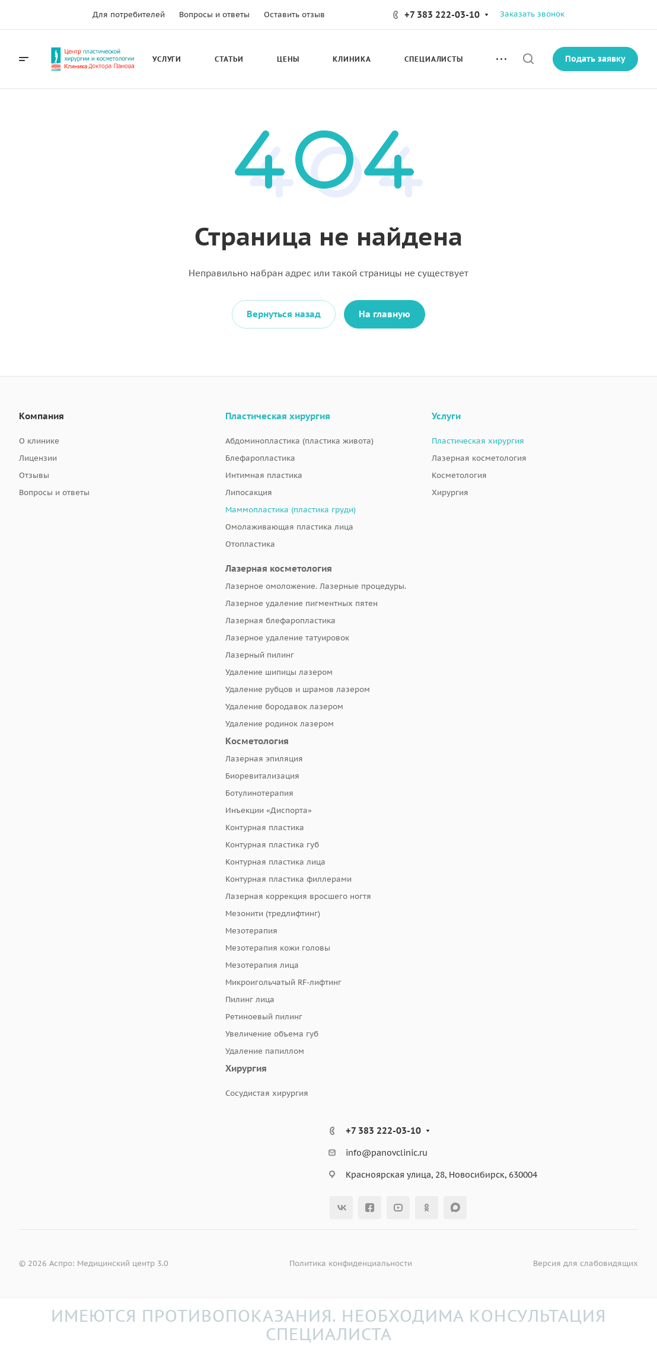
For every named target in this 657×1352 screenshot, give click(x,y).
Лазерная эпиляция (264, 759)
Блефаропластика (260, 458)
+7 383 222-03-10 (442, 14)
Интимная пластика (263, 475)
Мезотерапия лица (262, 965)
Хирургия (246, 1068)
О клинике (39, 441)
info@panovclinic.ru (387, 1152)
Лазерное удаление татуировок (287, 638)
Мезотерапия (251, 931)
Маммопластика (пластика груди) (290, 510)
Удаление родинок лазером (279, 724)
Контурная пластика (264, 827)
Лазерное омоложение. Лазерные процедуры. (315, 586)
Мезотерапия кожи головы (277, 948)
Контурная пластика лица (275, 862)
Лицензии (38, 458)
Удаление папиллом (264, 1051)
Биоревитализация (262, 776)
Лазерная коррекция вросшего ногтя (298, 896)
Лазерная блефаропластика (280, 621)
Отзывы (34, 475)
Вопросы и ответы (54, 492)
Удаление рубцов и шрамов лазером (297, 689)
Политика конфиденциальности (350, 1263)
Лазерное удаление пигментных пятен (301, 603)
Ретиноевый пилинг (263, 1017)
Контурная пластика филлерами (288, 879)
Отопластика (250, 544)
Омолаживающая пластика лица (289, 527)
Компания (41, 416)
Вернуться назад (284, 314)
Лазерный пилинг (259, 655)
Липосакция (248, 492)
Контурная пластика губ (272, 845)
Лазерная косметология (278, 568)
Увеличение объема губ (271, 1034)
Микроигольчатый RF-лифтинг (283, 982)
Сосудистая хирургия (266, 1093)
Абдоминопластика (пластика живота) (299, 441)
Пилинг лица (250, 999)
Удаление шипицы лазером (279, 672)
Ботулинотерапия (259, 793)
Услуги (446, 416)
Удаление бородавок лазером (284, 706)
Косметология (257, 741)
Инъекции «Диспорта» (268, 810)
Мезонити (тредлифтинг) (272, 913)
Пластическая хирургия (277, 416)
